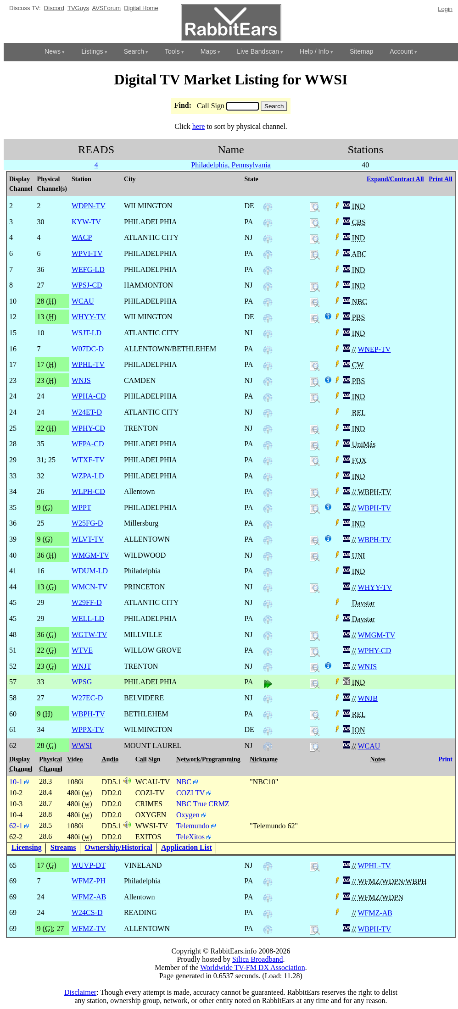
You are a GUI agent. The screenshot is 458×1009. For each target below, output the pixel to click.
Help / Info (314, 51)
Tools (172, 51)
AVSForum (106, 8)
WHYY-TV (374, 587)
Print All (440, 179)
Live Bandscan (258, 51)
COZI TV (190, 793)
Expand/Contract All (395, 179)
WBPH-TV (374, 508)
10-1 (19, 782)
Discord (54, 8)
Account (401, 51)
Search (134, 51)
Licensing (26, 847)
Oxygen (188, 815)
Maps (208, 51)
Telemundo (192, 826)
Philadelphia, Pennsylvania (230, 165)
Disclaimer (80, 992)
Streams (63, 847)
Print (445, 759)
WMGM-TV (376, 635)
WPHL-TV (374, 866)
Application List (186, 847)
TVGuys (78, 8)
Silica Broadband (257, 959)
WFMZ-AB (374, 913)
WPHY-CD (374, 650)
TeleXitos (190, 837)
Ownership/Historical (119, 847)
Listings (92, 51)
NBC (183, 782)
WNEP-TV (374, 349)
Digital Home (141, 8)
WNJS (367, 667)
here (198, 126)
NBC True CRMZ (202, 804)
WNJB (367, 698)
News (53, 51)
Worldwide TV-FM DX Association (252, 967)
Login (445, 9)
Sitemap (361, 51)
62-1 (19, 826)
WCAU (368, 746)
